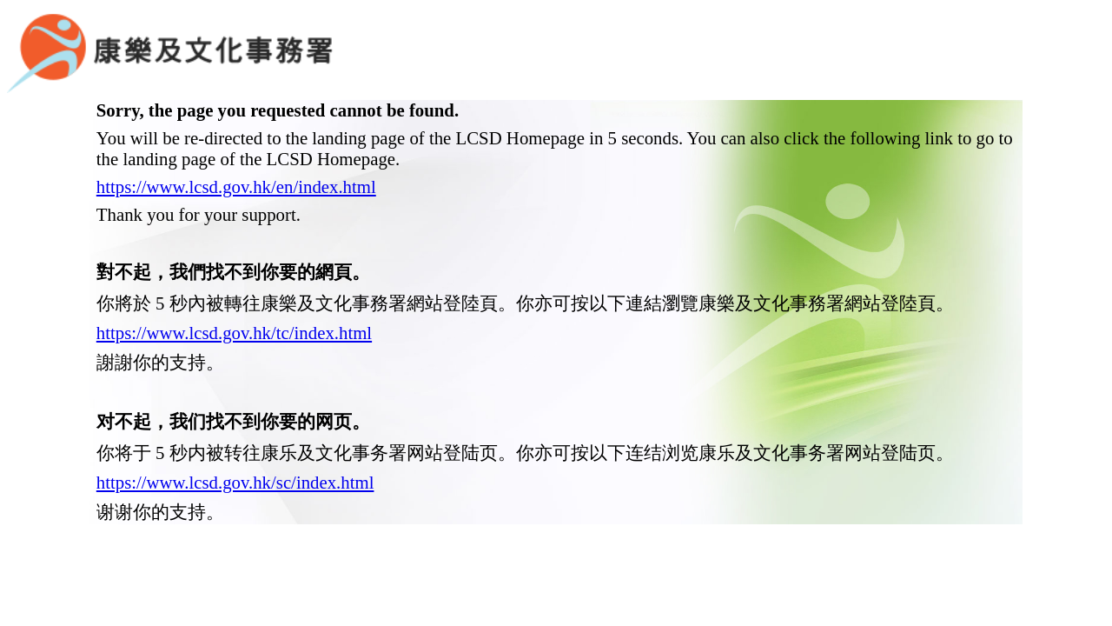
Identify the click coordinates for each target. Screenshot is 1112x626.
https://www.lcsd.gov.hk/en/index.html (236, 160)
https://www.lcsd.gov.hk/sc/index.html (235, 455)
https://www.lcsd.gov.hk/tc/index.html (234, 306)
